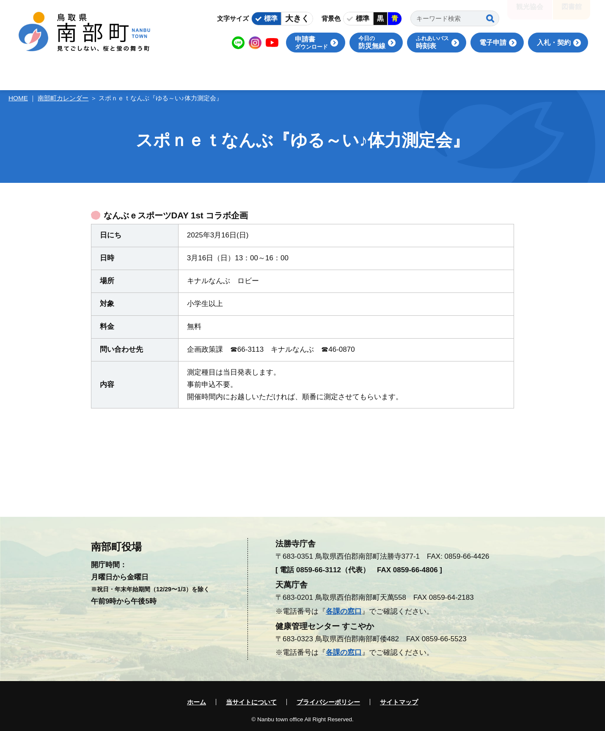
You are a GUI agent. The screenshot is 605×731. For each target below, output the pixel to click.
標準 (271, 18)
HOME (18, 98)
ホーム (196, 702)
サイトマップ (399, 702)
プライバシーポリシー (328, 702)
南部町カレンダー (63, 98)
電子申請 (492, 42)
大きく (297, 18)
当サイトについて (251, 702)
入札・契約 (554, 42)
